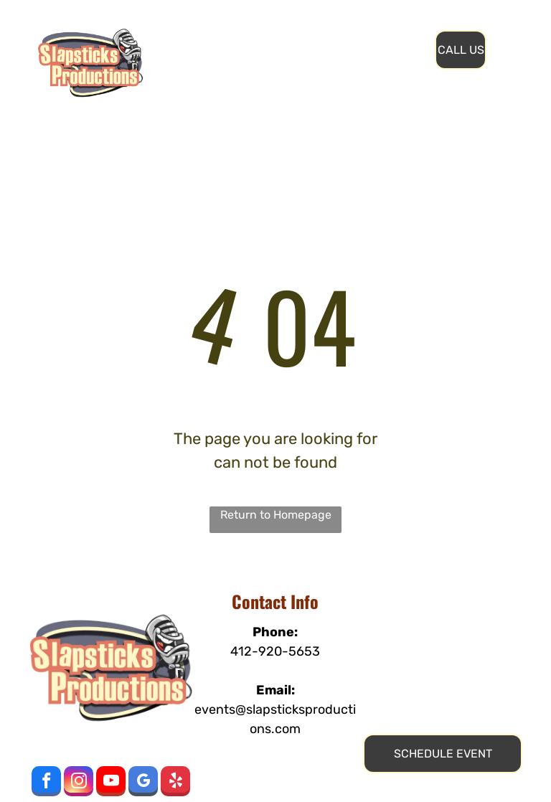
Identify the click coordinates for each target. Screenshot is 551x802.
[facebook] (46, 783)
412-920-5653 (275, 651)
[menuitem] (245, 35)
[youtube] (111, 783)
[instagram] (78, 783)
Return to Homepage (275, 515)
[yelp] (175, 783)
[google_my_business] (143, 783)
